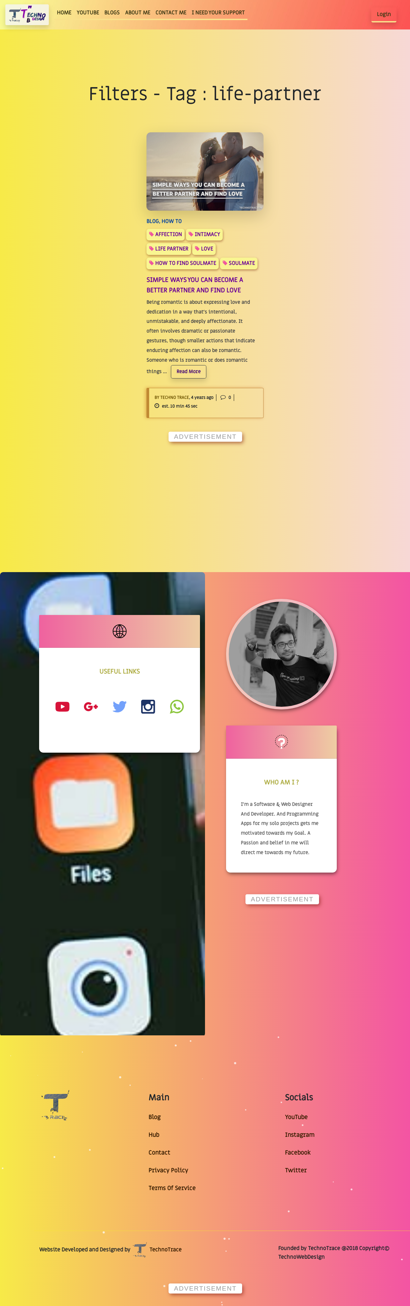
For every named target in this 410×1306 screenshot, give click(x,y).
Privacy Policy (168, 1170)
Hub (153, 1135)
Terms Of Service (172, 1188)
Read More (189, 371)
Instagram (299, 1135)
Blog (154, 1117)
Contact (159, 1153)
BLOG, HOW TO (164, 221)
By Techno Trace (172, 397)
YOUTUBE (88, 12)
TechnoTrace (157, 1249)
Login (384, 14)
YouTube (296, 1117)
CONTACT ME (171, 12)
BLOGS (112, 12)
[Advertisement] (205, 494)
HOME (65, 12)
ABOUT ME (137, 12)
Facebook (297, 1153)
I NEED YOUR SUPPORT (218, 12)
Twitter (296, 1170)
